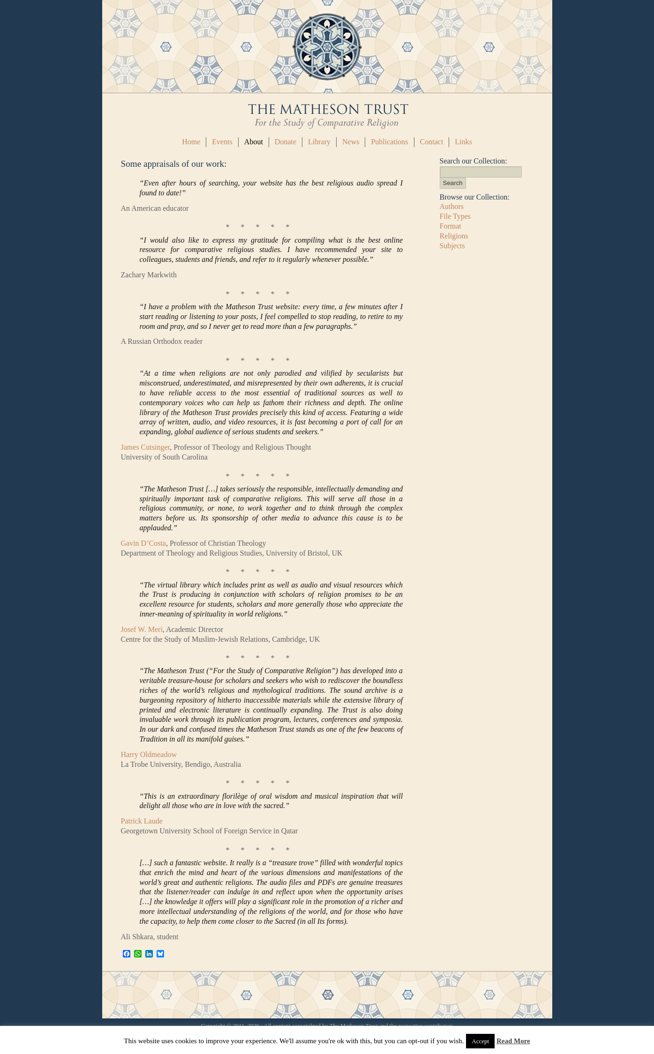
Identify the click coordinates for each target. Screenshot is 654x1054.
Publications (389, 142)
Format (450, 226)
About (253, 142)
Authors (452, 206)
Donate (285, 142)
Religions (454, 236)
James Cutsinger (145, 447)
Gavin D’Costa (143, 543)
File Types (455, 216)
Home (191, 142)
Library (319, 142)
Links (463, 142)
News (350, 142)
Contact (432, 142)
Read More (513, 1041)
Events (222, 142)
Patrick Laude (142, 821)
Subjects (452, 246)
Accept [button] (480, 1041)
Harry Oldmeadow (149, 754)
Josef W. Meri (142, 629)
